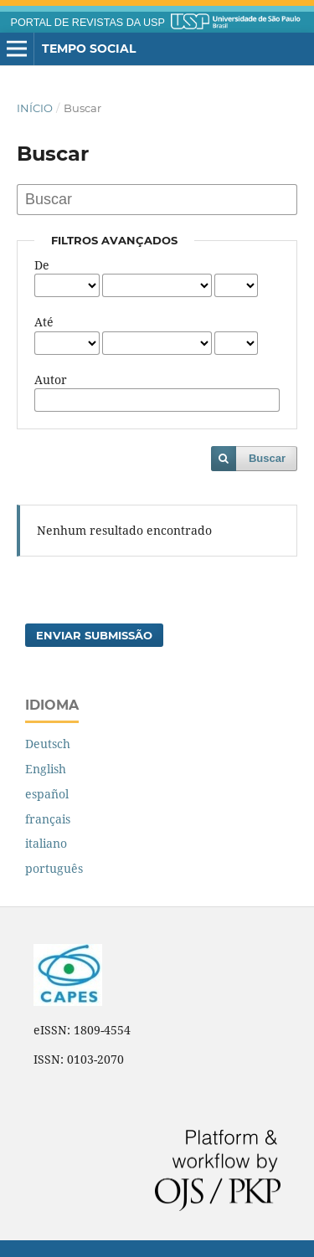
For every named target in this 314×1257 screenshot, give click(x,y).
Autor (50, 379)
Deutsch (47, 744)
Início (35, 108)
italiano (46, 843)
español (47, 794)
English (45, 769)
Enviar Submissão (94, 635)
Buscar (267, 458)
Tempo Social (89, 48)
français (47, 819)
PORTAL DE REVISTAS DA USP (88, 22)
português (54, 868)
